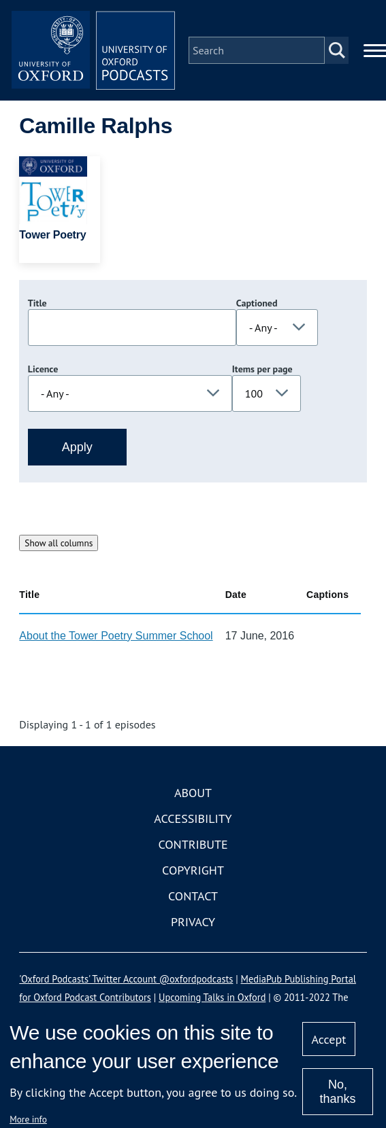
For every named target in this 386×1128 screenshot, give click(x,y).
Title (37, 303)
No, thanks (337, 1092)
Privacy (193, 922)
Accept (329, 1039)
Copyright (193, 870)
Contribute (192, 844)
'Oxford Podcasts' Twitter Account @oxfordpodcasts (126, 978)
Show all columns (59, 543)
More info (28, 1119)
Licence (43, 369)
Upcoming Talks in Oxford (212, 997)
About (193, 792)
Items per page (262, 369)
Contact (193, 896)
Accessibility (192, 818)
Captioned (257, 303)
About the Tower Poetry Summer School (115, 635)
